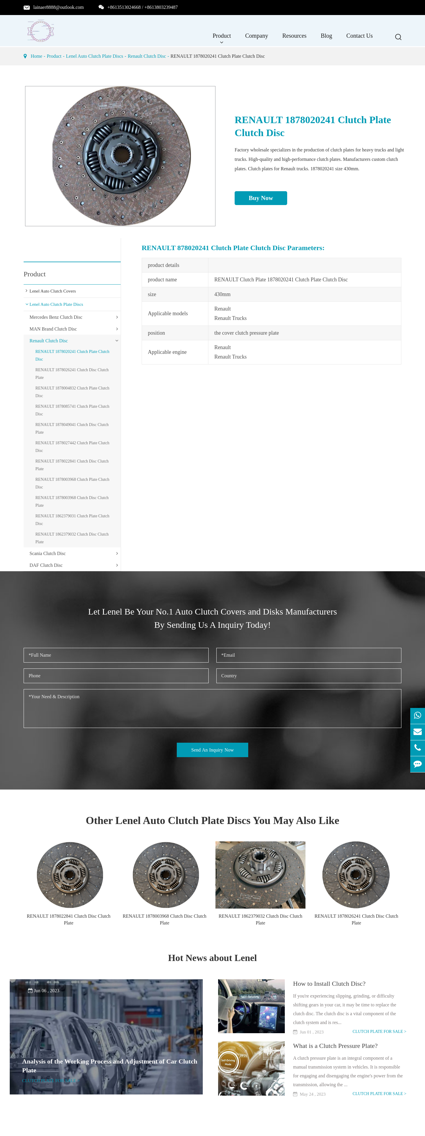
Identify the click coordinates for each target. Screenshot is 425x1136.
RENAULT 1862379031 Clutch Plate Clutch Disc (72, 520)
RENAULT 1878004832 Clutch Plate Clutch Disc (72, 392)
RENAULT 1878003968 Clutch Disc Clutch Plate (72, 502)
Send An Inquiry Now (212, 749)
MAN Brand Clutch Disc (53, 328)
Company (256, 38)
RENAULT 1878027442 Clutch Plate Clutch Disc (72, 447)
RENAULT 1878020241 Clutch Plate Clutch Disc (218, 56)
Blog (326, 38)
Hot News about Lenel (212, 957)
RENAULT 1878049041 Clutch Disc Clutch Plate (72, 428)
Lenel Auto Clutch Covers (53, 291)
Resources (294, 38)
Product (221, 38)
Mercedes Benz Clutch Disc (56, 317)
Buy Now (261, 198)
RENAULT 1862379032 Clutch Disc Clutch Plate (72, 538)
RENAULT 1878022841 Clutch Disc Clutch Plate (72, 465)
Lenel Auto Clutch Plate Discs (94, 56)
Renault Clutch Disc (147, 56)
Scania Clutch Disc (48, 553)
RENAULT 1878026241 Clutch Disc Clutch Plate (72, 374)
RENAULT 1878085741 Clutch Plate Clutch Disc (72, 410)
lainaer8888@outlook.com (58, 7)
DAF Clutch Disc (46, 565)
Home (36, 56)
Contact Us (359, 38)
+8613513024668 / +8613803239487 (142, 7)
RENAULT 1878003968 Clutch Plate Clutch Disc (72, 483)
